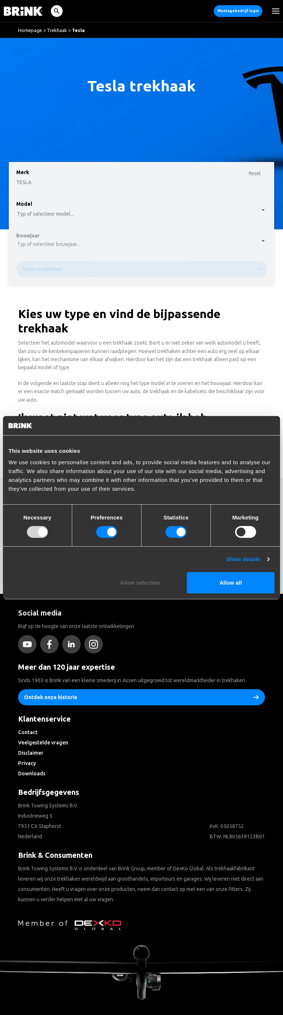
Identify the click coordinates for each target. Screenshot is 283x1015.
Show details (243, 559)
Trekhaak (57, 30)
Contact (28, 732)
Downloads (31, 773)
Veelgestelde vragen (43, 743)
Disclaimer (30, 753)
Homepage (30, 30)
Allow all (230, 582)
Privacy (27, 763)
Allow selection (140, 582)
